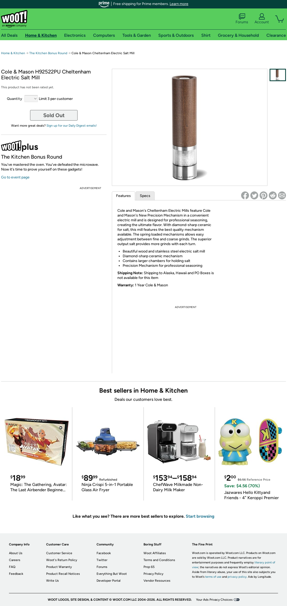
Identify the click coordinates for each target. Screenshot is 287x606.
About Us (15, 553)
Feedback (16, 574)
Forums (242, 18)
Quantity (14, 99)
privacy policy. (237, 577)
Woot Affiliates (155, 553)
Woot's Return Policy (61, 560)
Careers (14, 560)
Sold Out (54, 115)
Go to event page (15, 177)
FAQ (12, 567)
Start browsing (200, 516)
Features (123, 196)
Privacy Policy (153, 574)
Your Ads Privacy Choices (214, 600)
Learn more (179, 4)
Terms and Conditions (159, 560)
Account (262, 18)
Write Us (52, 580)
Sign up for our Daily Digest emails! (71, 125)
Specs (145, 196)
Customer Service (59, 553)
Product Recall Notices (63, 574)
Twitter (102, 560)
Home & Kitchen (13, 53)
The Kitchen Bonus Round (48, 53)
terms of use (213, 577)
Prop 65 (149, 567)
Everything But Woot (112, 574)
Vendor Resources (157, 580)
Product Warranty (59, 567)
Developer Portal (109, 580)
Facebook (104, 553)
